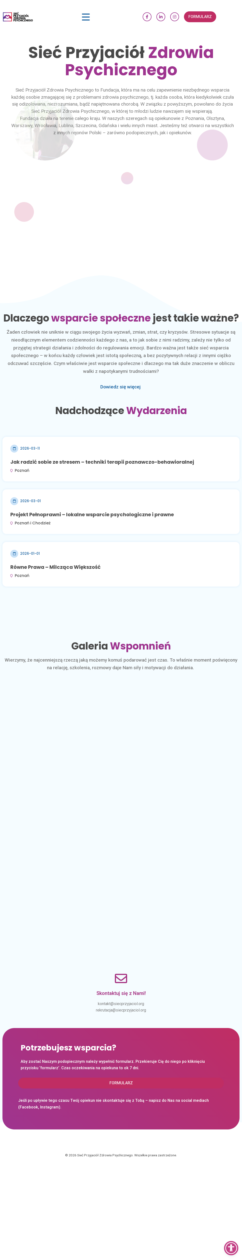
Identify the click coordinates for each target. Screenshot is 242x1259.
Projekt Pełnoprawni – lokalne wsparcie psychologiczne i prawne (92, 514)
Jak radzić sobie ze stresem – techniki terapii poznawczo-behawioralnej (102, 461)
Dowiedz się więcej (120, 387)
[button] (200, 16)
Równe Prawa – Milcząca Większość (55, 567)
